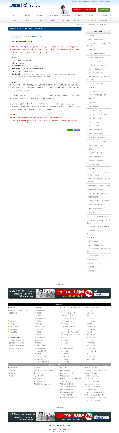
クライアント (39, 373)
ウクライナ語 (91, 326)
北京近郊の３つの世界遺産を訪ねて (96, 370)
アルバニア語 (91, 356)
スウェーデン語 (91, 315)
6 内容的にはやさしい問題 (95, 57)
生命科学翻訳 (66, 16)
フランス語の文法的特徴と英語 (94, 395)
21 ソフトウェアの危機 (94, 118)
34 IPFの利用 (91, 168)
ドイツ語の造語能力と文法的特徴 (95, 397)
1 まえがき (90, 35)
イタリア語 (64, 359)
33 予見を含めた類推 (93, 164)
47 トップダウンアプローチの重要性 (98, 227)
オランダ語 (90, 313)
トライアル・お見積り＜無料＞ (84, 9)
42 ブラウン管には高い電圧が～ (96, 205)
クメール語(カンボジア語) (69, 318)
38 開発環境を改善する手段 (95, 189)
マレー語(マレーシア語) (68, 321)
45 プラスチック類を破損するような (98, 216)
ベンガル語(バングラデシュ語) (70, 335)
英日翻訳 (38, 315)
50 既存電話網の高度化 (94, 241)
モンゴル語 (64, 324)
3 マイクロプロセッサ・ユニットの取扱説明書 (98, 44)
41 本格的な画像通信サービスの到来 (98, 201)
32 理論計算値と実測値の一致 (96, 160)
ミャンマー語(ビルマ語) (68, 313)
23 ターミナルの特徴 (93, 126)
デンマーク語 (91, 318)
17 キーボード (91, 102)
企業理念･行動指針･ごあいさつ (44, 370)
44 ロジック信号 (92, 212)
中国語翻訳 (39, 324)
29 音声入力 (90, 149)
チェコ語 (89, 332)
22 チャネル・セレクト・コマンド (97, 122)
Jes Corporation (58, 429)
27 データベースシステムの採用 (96, 141)
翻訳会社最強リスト (67, 376)
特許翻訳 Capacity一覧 (16, 348)
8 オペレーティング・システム (96, 65)
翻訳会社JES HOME (81, 24)
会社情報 (104, 16)
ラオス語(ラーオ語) (67, 315)
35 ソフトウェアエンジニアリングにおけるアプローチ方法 (98, 173)
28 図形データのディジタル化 (96, 145)
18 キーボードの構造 (93, 106)
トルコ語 (63, 337)
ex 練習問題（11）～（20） (95, 267)
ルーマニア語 (65, 362)
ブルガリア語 (91, 337)
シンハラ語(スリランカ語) (69, 326)
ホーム (15, 16)
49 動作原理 (90, 237)
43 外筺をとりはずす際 (94, 208)
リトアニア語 (91, 359)
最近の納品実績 (40, 310)
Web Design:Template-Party (59, 431)
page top (59, 284)
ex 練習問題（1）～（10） (95, 263)
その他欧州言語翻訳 (67, 348)
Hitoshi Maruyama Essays (68, 368)
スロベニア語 (91, 345)
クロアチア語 (91, 343)
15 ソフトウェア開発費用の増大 (96, 95)
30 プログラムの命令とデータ (96, 153)
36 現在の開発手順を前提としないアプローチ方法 (98, 180)
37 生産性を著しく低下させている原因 (98, 185)
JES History (38, 378)
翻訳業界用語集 (65, 370)
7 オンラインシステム (94, 61)
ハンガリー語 (91, 348)
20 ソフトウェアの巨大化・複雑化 (97, 114)
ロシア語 (89, 324)
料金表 (91, 16)
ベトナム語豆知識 (40, 351)
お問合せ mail (103, 9)
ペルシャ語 (64, 343)
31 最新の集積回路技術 (94, 157)
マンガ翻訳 (78, 16)
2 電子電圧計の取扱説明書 (95, 39)
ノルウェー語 (91, 321)
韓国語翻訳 (39, 335)
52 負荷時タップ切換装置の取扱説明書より (98, 250)
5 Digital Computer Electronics (96, 53)
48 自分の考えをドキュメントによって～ (98, 232)
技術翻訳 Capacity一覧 (16, 343)
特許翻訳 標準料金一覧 (16, 345)
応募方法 (12, 373)
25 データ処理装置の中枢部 (95, 133)
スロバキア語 (91, 335)
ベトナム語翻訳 (40, 345)
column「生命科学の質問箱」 (70, 397)
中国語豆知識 (39, 329)
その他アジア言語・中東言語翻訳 (71, 307)
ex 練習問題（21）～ (93, 271)
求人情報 (12, 370)
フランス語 (64, 351)
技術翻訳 (27, 16)
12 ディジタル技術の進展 (94, 83)
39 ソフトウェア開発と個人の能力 (97, 193)
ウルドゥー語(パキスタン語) (69, 332)
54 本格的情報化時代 (93, 259)
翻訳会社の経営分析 (67, 389)
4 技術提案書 (91, 49)
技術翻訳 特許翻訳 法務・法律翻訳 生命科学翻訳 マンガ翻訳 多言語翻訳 (91, 1)
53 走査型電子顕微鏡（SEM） (96, 255)
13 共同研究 (90, 87)
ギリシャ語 (90, 354)
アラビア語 (64, 340)
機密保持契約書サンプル (42, 384)
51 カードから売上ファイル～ (96, 245)
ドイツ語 (89, 310)
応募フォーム (13, 376)
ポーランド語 (91, 329)
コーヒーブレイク (92, 368)
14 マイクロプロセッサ (94, 91)
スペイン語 (64, 354)
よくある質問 (39, 376)
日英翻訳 (38, 307)
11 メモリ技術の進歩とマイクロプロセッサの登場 (98, 78)
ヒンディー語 (65, 329)
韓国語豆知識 (39, 340)
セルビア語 (90, 340)
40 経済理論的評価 (92, 197)
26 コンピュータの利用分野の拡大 (97, 137)
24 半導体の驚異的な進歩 (94, 130)
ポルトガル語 (65, 356)
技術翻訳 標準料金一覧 (16, 340)
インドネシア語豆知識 (42, 362)
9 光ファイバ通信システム (95, 69)
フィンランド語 (91, 351)
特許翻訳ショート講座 (67, 373)
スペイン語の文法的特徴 (92, 400)
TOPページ (13, 307)
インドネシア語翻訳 (42, 356)
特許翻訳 (40, 16)
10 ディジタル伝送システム (95, 73)
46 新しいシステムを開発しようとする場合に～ (98, 221)
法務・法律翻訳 (53, 16)
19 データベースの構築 (94, 110)
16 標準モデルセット (93, 99)
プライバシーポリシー (42, 381)
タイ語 (63, 310)
